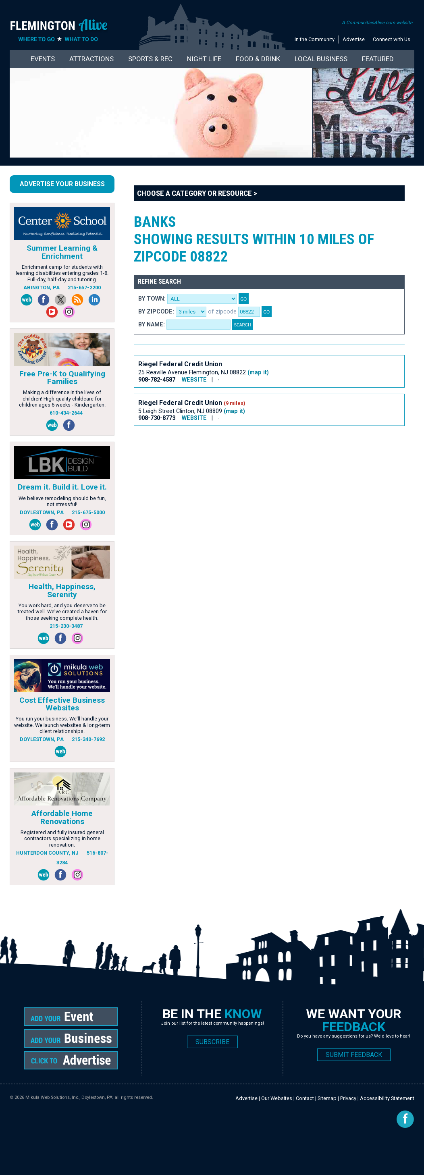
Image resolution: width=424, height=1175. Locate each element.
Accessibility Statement (387, 1098)
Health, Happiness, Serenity (62, 590)
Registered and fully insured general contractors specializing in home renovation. (62, 838)
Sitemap (327, 1098)
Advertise (354, 39)
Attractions (91, 59)
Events (43, 59)
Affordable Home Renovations (62, 817)
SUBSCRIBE (212, 1042)
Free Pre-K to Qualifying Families (62, 377)
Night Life (204, 59)
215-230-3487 (66, 626)
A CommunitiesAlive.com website (377, 22)
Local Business (321, 59)
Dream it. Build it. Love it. (62, 487)
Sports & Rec (150, 59)
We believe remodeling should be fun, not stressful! (62, 501)
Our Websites (276, 1098)
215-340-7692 (88, 739)
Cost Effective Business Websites (62, 703)
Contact (305, 1098)
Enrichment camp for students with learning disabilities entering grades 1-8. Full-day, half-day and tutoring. (62, 273)
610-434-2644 (66, 413)
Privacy (348, 1098)
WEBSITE (194, 379)
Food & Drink (258, 59)
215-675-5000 (88, 512)
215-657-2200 (84, 287)
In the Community (315, 39)
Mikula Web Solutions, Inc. (52, 1097)
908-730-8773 (156, 418)
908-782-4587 (156, 379)
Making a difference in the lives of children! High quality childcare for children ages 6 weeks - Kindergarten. (62, 398)
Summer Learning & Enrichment (62, 251)
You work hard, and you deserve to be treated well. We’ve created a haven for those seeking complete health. (62, 611)
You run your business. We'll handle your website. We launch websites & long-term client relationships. (62, 725)
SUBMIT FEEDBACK (354, 1055)
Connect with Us (391, 39)
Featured (378, 59)
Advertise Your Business (62, 184)
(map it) (258, 372)
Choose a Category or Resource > (197, 193)
